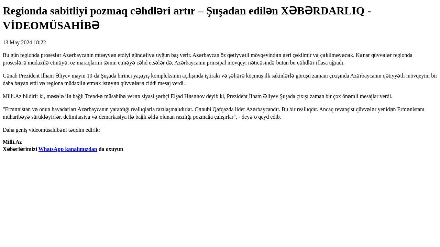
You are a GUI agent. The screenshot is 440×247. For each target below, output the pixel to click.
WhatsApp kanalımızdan (67, 149)
